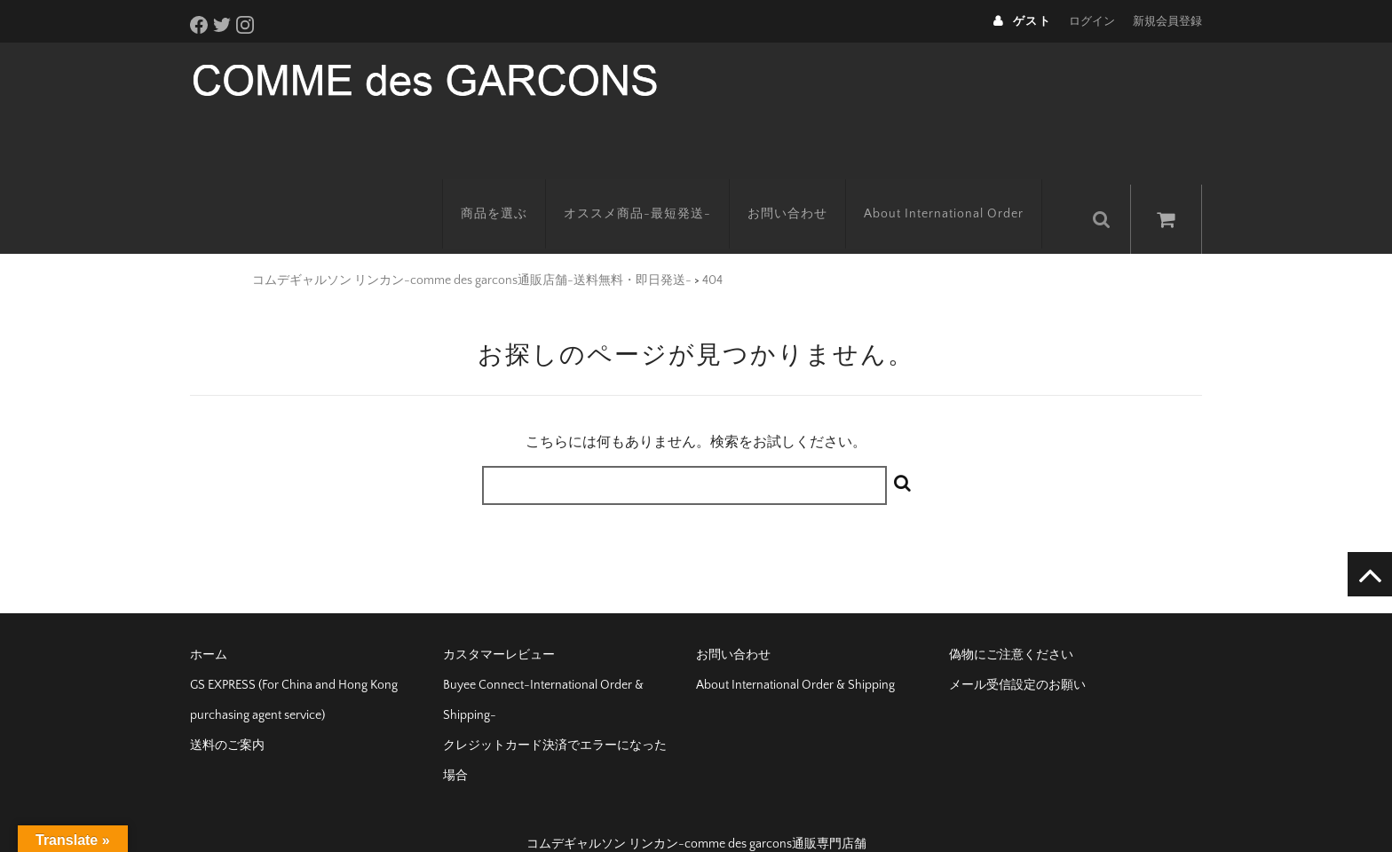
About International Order (961, 191)
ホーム (208, 626)
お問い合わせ (805, 191)
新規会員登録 (1167, 21)
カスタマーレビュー (499, 626)
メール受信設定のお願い (1017, 657)
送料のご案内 (227, 717)
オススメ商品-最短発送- (655, 191)
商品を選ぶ (511, 191)
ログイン (1092, 21)
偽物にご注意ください (1011, 626)
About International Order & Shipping (795, 657)
